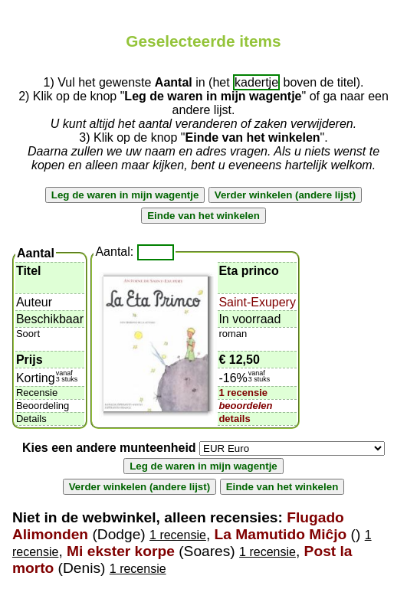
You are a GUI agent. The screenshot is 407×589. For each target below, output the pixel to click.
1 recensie (243, 392)
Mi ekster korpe (121, 551)
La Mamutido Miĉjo (281, 534)
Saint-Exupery (257, 302)
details (234, 418)
